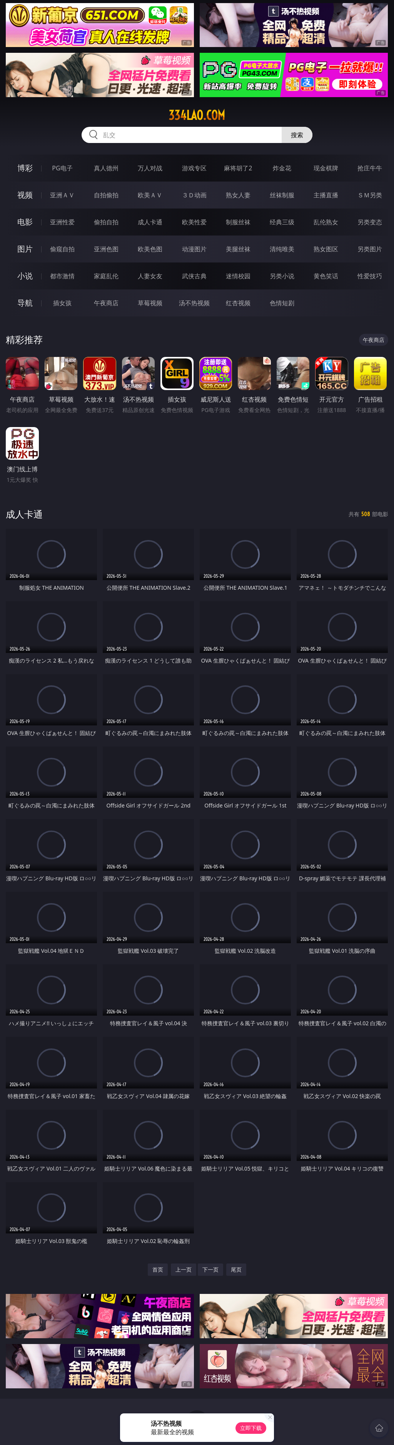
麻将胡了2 (238, 168)
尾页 (236, 1269)
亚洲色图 (106, 249)
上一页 (183, 1269)
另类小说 (282, 276)
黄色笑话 (326, 276)
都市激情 (62, 276)
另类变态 (369, 222)
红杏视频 (238, 303)
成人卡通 (150, 222)
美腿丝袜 (238, 249)
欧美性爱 (194, 222)
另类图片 (369, 249)
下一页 (210, 1269)
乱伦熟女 (326, 222)
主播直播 (326, 195)
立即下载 (251, 1428)
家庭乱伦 (106, 276)
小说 (25, 276)
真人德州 (106, 168)
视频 (25, 195)
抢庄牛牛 (369, 168)
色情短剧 (282, 303)
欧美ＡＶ (150, 195)
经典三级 (282, 222)
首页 (157, 1269)
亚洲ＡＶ (62, 195)
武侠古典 (194, 276)
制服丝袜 (238, 222)
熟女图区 (326, 249)
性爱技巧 (369, 276)
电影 (25, 222)
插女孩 (62, 303)
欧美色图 (150, 249)
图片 (25, 249)
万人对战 (150, 168)
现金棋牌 (326, 168)
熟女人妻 (238, 195)
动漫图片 (194, 249)
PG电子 (62, 168)
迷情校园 (238, 276)
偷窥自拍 (62, 249)
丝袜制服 (282, 195)
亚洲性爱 (62, 222)
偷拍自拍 (106, 222)
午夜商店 (106, 303)
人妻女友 (150, 276)
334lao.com (197, 115)
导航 (25, 303)
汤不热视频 (194, 303)
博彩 (25, 168)
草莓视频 (150, 303)
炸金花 (282, 168)
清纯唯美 (282, 249)
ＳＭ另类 (369, 195)
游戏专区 (194, 168)
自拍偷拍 (106, 195)
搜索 (297, 135)
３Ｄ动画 (194, 195)
